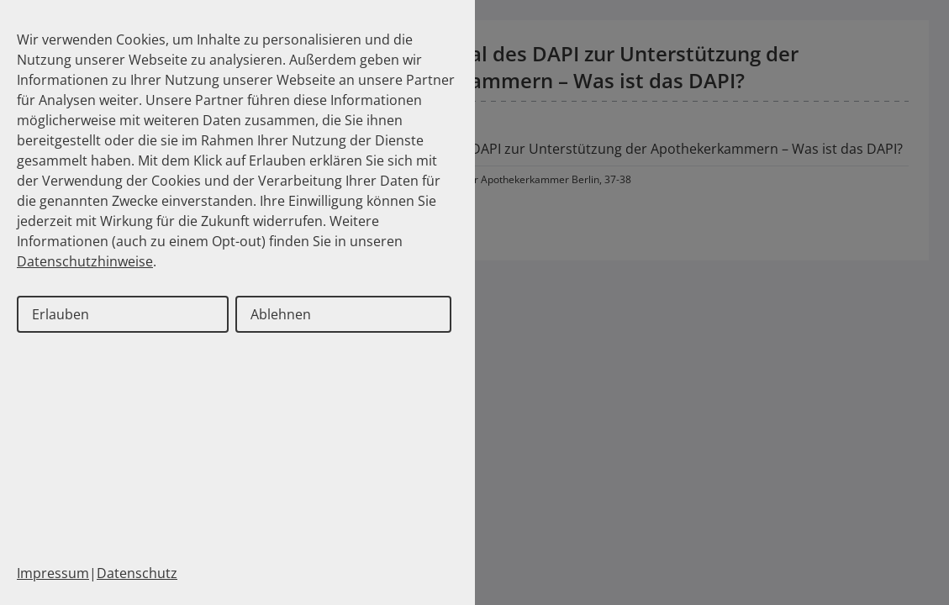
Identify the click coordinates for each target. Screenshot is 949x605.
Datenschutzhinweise (85, 261)
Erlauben (60, 314)
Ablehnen (280, 314)
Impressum (53, 573)
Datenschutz (137, 573)
